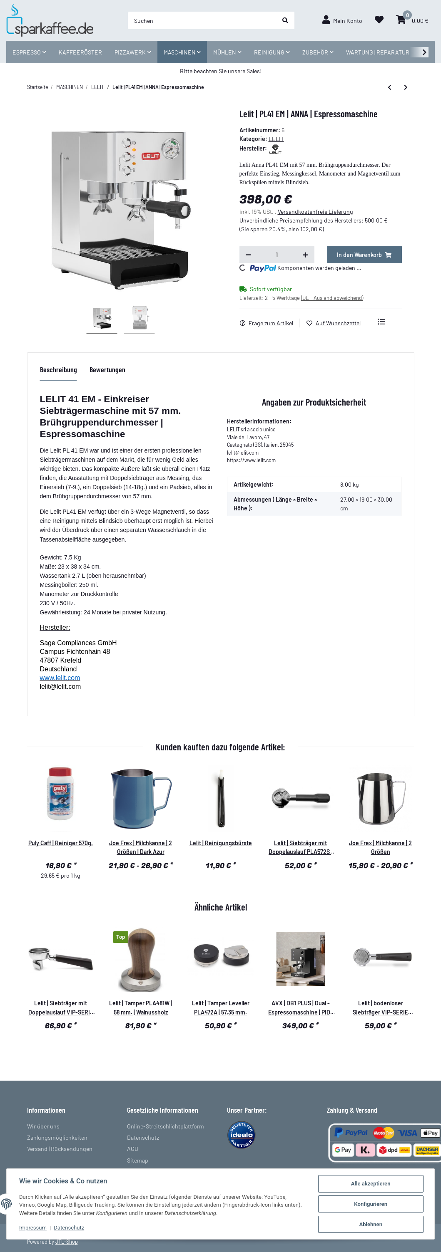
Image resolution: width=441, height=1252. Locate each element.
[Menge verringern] (248, 254)
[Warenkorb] (412, 20)
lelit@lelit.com (60, 686)
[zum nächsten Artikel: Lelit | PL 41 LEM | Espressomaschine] (406, 87)
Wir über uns (43, 1126)
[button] (342, 20)
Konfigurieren (370, 1204)
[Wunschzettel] (379, 20)
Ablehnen (370, 1224)
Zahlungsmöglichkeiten (57, 1137)
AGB (132, 1148)
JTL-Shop (66, 1241)
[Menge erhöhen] (305, 254)
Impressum (33, 1228)
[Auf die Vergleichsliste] (381, 321)
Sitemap (137, 1160)
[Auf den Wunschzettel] (336, 323)
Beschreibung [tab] (58, 369)
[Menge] (277, 254)
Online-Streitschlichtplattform (165, 1126)
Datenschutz (143, 1137)
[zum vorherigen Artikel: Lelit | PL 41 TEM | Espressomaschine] (389, 87)
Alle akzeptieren (371, 1183)
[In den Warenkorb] (364, 254)
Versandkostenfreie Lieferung (315, 211)
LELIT (276, 138)
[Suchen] (202, 20)
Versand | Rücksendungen (59, 1148)
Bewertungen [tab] (107, 369)
